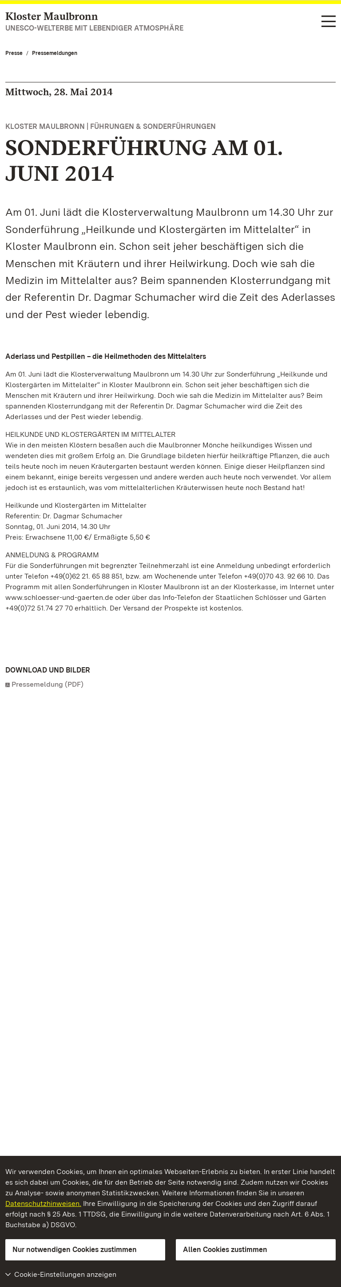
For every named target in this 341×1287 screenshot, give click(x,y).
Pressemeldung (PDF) (47, 684)
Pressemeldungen (54, 53)
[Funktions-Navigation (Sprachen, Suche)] (328, 22)
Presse (14, 53)
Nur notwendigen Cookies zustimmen (74, 1249)
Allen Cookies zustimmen (225, 1249)
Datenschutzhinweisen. (43, 1203)
